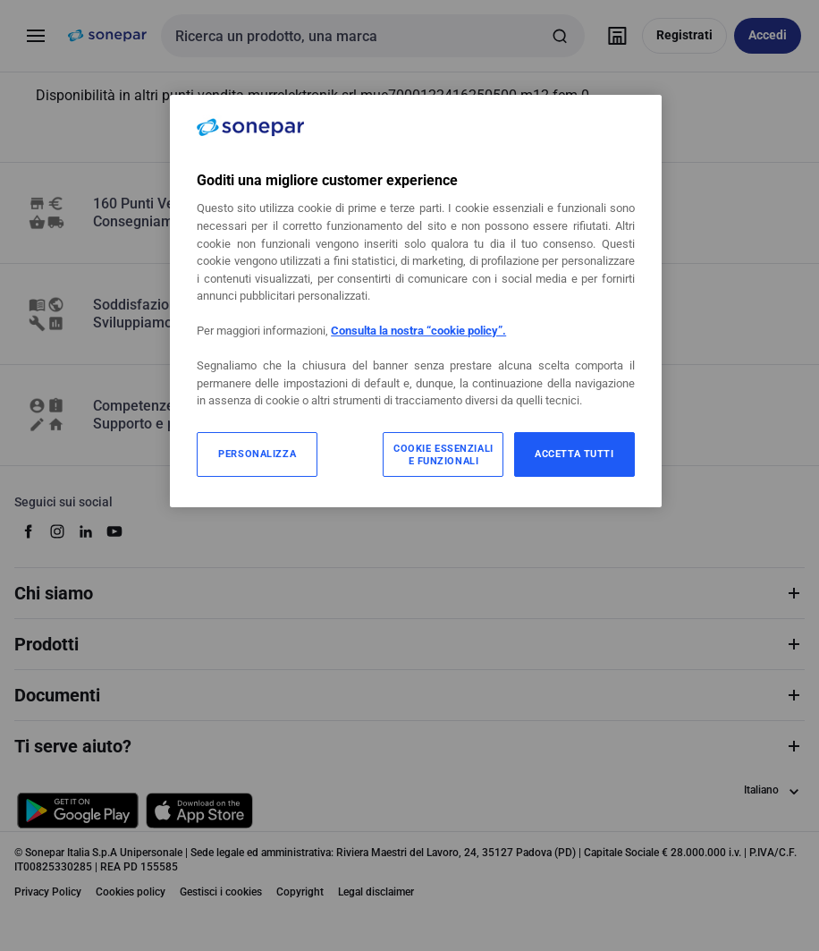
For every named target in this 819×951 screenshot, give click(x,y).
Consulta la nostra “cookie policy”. (418, 330)
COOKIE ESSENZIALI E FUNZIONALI (443, 454)
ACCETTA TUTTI (574, 453)
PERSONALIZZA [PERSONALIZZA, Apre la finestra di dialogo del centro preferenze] (257, 453)
